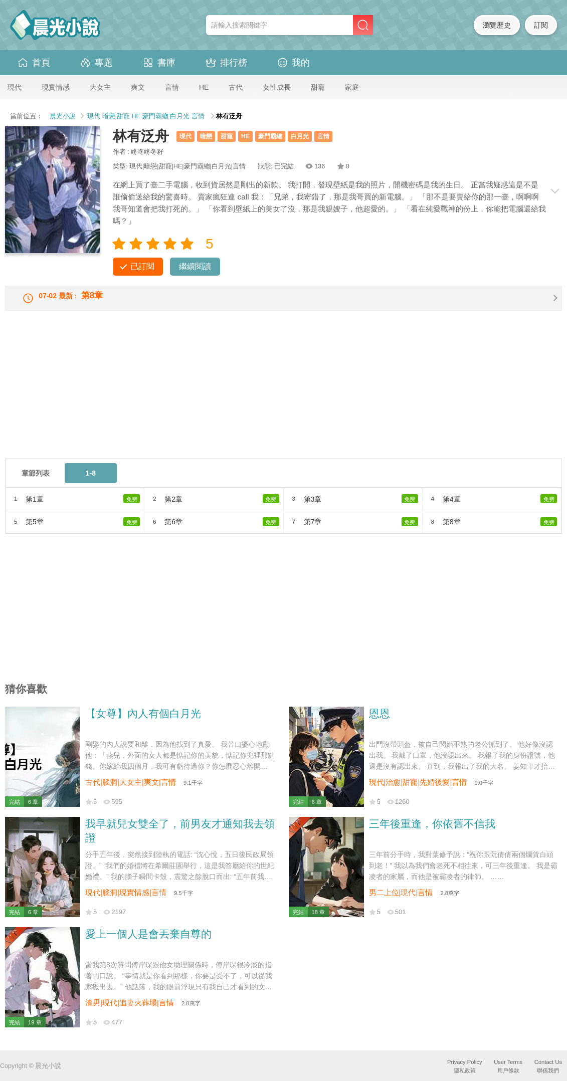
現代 (15, 87)
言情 (172, 87)
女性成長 (277, 87)
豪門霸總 (155, 116)
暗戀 (108, 116)
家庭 (352, 87)
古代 (236, 87)
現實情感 (56, 87)
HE (204, 87)
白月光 (180, 116)
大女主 (100, 87)
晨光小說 (63, 116)
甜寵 (318, 87)
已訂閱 (142, 266)
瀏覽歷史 (497, 25)
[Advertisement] (283, 396)
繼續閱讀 (195, 266)
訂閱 (541, 25)
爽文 (138, 87)
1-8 (91, 481)
